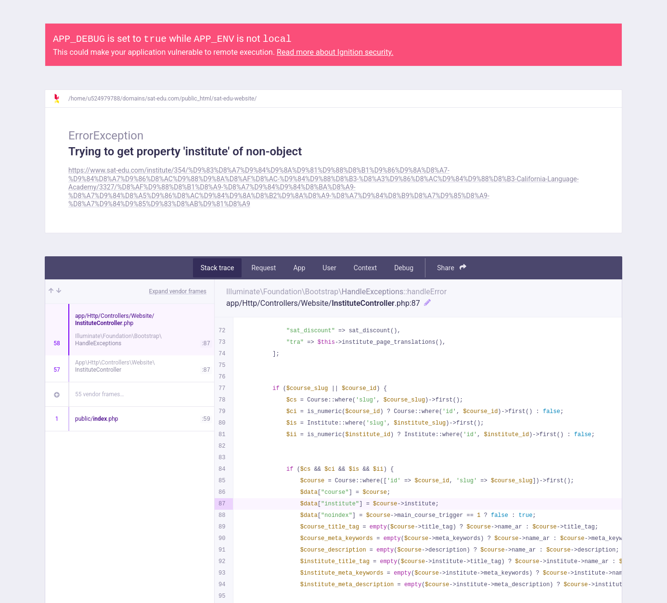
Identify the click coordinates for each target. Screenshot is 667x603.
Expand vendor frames (177, 291)
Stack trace (217, 268)
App (299, 268)
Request (263, 268)
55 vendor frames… (99, 394)
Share (451, 268)
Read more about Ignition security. (335, 52)
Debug (403, 268)
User (329, 268)
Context (365, 268)
